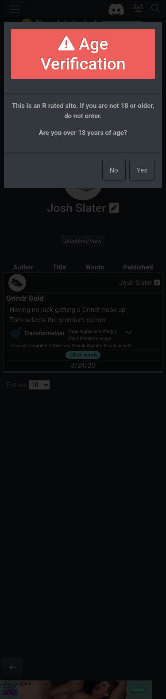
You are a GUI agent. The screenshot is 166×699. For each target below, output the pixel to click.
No (114, 170)
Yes (142, 170)
